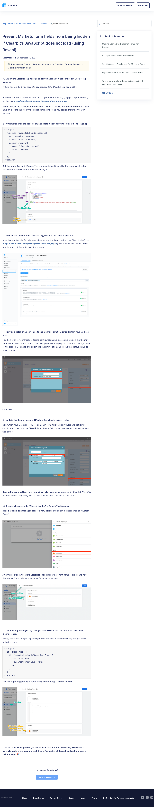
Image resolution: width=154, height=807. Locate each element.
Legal (83, 798)
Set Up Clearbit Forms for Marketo (118, 55)
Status (71, 798)
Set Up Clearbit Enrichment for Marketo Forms (123, 64)
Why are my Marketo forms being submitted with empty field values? (122, 83)
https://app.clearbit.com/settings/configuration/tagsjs (40, 101)
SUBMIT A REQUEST (46, 777)
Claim (24, 798)
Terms (94, 798)
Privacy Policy (56, 798)
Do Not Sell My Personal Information (119, 798)
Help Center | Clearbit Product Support (19, 24)
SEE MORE (107, 93)
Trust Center (38, 798)
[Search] (124, 23)
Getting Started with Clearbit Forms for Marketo (120, 45)
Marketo (43, 24)
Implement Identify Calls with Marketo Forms (123, 72)
